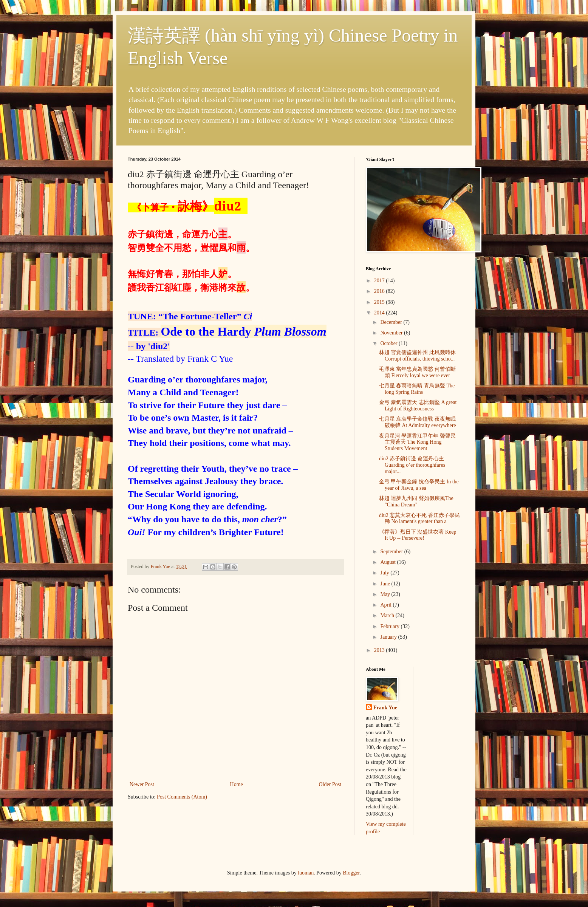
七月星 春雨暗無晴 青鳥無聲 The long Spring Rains (417, 389)
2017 (380, 280)
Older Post (330, 784)
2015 (380, 302)
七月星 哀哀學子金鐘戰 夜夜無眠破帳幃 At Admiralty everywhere (417, 422)
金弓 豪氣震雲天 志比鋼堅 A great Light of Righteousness (417, 405)
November (392, 333)
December (391, 322)
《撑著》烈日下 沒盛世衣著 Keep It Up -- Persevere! (417, 535)
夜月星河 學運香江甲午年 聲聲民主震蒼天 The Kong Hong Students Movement (417, 442)
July (385, 573)
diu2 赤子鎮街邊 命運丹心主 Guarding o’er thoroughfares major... (412, 465)
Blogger (351, 873)
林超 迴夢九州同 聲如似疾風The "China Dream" (416, 501)
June (385, 584)
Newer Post (142, 784)
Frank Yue (385, 707)
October (389, 343)
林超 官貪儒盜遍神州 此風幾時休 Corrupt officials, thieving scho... (417, 356)
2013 (380, 650)
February (390, 626)
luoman (306, 873)
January (389, 637)
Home (236, 784)
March (387, 615)
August (388, 562)
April (386, 605)
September (392, 551)
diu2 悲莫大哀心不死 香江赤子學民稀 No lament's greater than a (419, 518)
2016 (380, 291)
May (385, 594)
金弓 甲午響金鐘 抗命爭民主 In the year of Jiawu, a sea (419, 485)
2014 (380, 313)
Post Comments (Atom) (182, 797)
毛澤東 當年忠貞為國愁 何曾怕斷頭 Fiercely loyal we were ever (417, 372)
